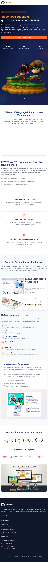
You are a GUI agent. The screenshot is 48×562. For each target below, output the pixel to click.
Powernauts (4, 524)
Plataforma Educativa (7, 527)
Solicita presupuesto (24, 37)
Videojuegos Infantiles (7, 529)
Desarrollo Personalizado (8, 532)
